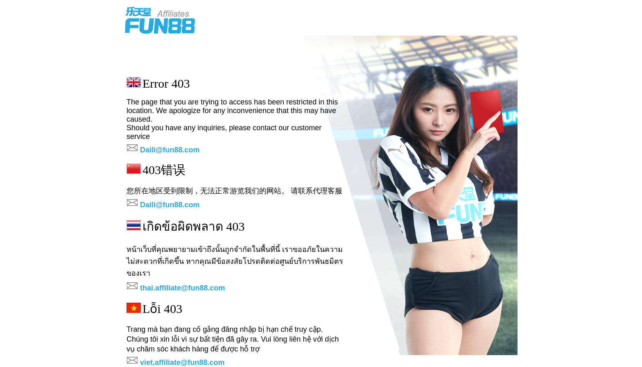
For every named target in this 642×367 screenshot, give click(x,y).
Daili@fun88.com (170, 150)
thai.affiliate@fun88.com (182, 288)
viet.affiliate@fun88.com (182, 362)
